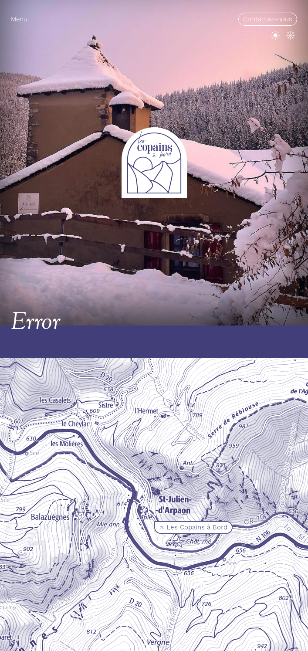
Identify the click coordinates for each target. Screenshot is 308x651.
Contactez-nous (267, 19)
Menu (19, 19)
